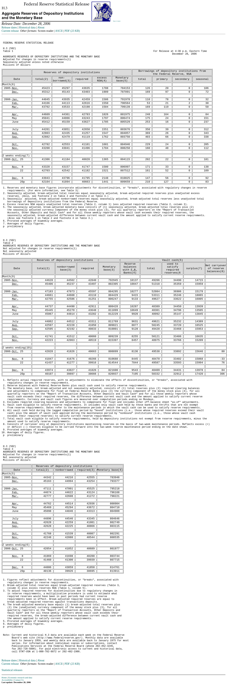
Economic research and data (20, 677)
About (40, 27)
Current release (10, 30)
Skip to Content (116, 21)
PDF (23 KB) (72, 30)
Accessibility (7, 680)
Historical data (27, 27)
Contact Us (19, 680)
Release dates (9, 27)
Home (4, 677)
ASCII (59, 30)
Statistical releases (12, 670)
